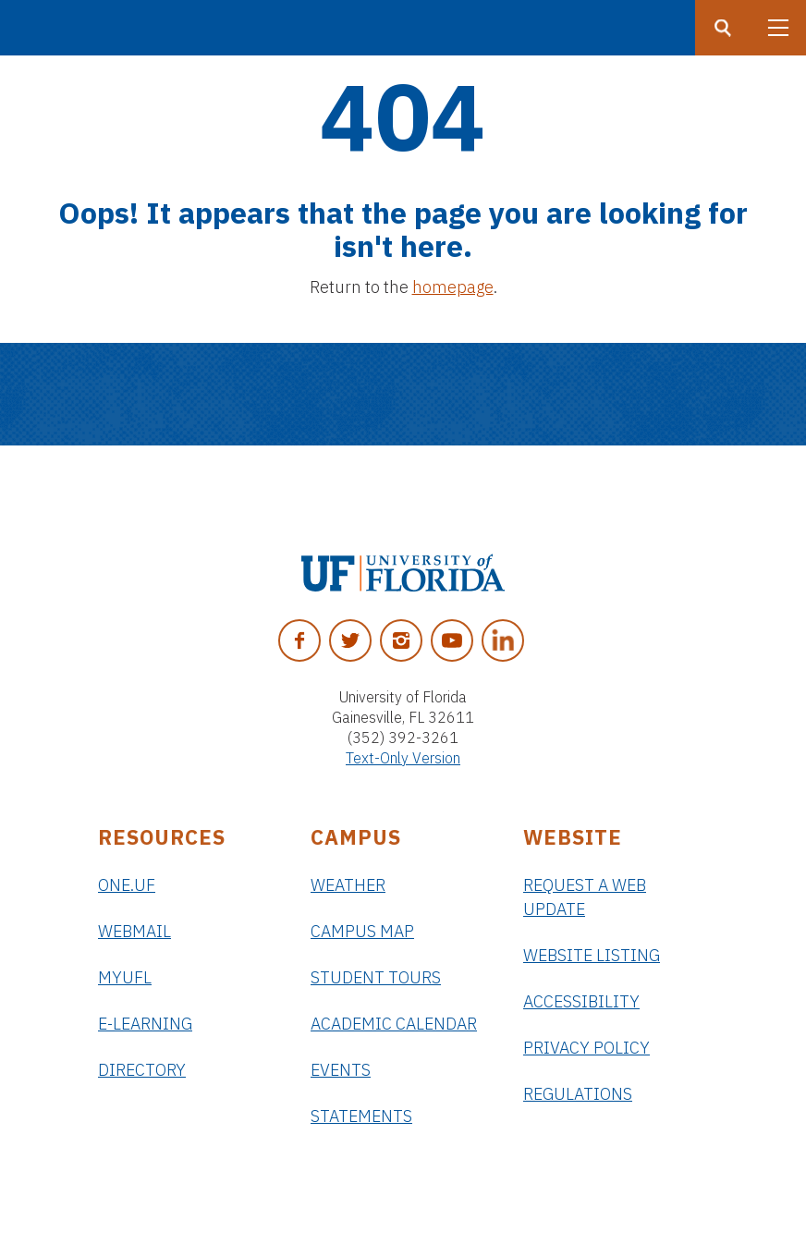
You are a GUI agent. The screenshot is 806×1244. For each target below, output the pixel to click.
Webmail (134, 931)
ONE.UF (126, 885)
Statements (361, 1116)
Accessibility (581, 1001)
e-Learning (145, 1023)
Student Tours (376, 977)
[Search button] (723, 27)
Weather (348, 885)
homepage (453, 287)
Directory (142, 1069)
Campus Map (362, 931)
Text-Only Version (403, 758)
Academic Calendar (394, 1023)
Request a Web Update (584, 897)
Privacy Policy (586, 1047)
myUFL (125, 977)
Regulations (577, 1093)
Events (341, 1069)
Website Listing (591, 955)
